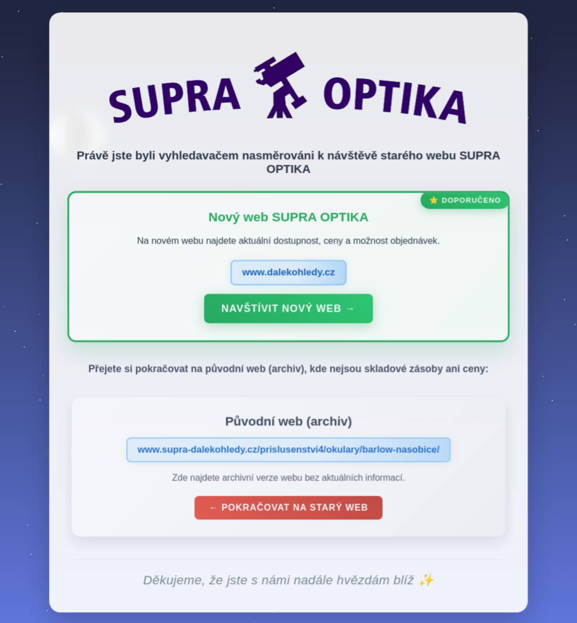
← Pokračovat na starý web (288, 510)
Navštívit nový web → (288, 311)
